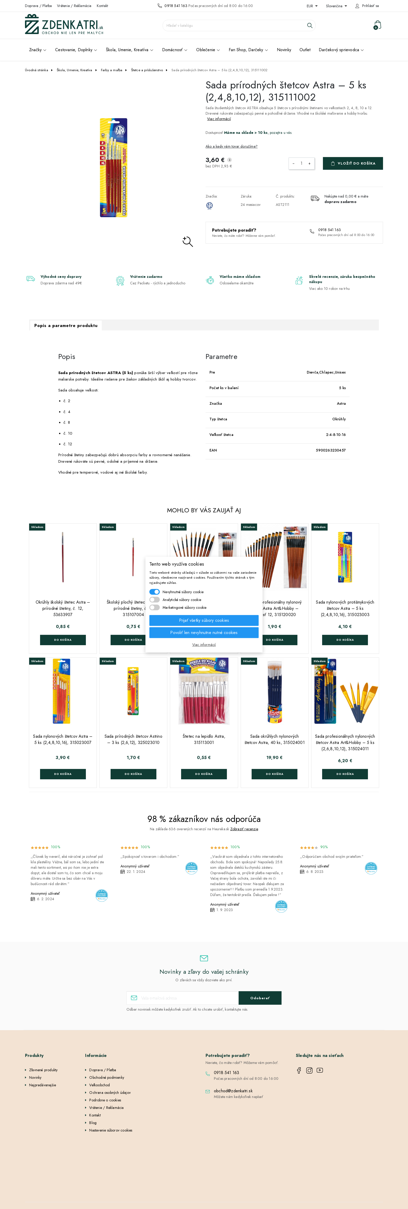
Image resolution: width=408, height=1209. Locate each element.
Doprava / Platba (38, 5)
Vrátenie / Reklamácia (74, 5)
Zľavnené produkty (43, 1070)
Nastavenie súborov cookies (110, 1130)
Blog (93, 1122)
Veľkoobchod (99, 1085)
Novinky (35, 1077)
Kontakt (102, 5)
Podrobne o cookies (105, 1100)
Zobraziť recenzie (244, 829)
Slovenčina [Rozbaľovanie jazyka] (334, 6)
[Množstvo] (301, 163)
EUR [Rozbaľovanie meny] (310, 6)
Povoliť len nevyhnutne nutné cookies (204, 633)
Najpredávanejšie (42, 1085)
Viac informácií (219, 118)
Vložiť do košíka (357, 163)
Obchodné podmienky (106, 1077)
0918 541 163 (175, 5)
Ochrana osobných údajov (110, 1092)
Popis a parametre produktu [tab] (66, 326)
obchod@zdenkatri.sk (233, 1091)
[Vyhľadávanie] (239, 25)
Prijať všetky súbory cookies (204, 620)
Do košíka (63, 640)
